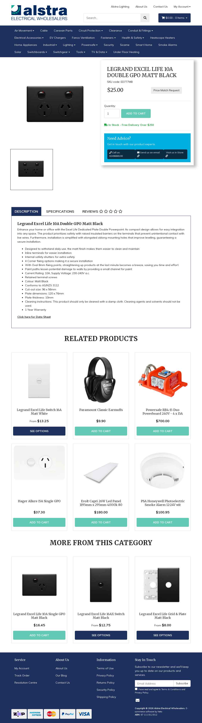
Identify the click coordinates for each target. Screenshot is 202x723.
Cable (44, 30)
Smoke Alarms (167, 45)
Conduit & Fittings (139, 30)
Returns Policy (105, 682)
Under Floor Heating (126, 52)
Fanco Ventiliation (83, 37)
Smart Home (144, 45)
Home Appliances (25, 45)
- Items (173, 18)
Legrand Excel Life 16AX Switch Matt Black (101, 616)
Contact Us (160, 6)
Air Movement (23, 30)
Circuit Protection (90, 30)
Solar (17, 52)
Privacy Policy (105, 675)
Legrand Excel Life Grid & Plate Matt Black (162, 616)
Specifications (60, 211)
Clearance (115, 30)
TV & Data (98, 52)
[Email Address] (154, 683)
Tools (79, 52)
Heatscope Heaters (162, 37)
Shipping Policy (106, 697)
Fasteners (107, 37)
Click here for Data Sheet (34, 317)
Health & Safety (132, 37)
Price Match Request (166, 90)
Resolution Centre (25, 682)
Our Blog (61, 675)
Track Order (22, 675)
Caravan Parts (63, 30)
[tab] (26, 211)
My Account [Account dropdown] (181, 6)
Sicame (124, 45)
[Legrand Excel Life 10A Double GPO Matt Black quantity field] (112, 113)
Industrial (49, 45)
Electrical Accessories (27, 37)
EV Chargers (58, 37)
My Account (21, 668)
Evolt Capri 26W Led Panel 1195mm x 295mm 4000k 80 (101, 503)
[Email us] (137, 700)
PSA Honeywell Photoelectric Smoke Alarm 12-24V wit (163, 503)
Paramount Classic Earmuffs (101, 410)
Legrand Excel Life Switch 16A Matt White (39, 411)
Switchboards (36, 52)
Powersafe (89, 45)
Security (109, 45)
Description (26, 211)
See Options (39, 431)
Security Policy (106, 689)
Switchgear (60, 52)
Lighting (68, 45)
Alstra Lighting (120, 6)
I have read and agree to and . (160, 691)
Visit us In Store (174, 154)
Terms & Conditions (171, 689)
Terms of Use (105, 668)
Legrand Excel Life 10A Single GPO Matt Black (39, 616)
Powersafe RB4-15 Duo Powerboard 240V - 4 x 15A (163, 411)
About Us (141, 6)
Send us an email (148, 154)
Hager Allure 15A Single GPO (39, 501)
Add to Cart (136, 113)
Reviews (102, 211)
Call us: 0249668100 (116, 154)
